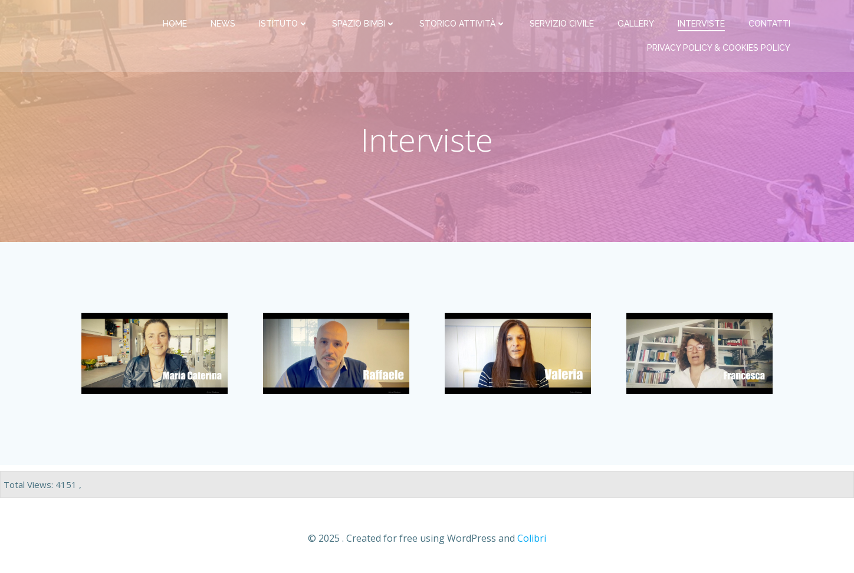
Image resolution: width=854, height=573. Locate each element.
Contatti (769, 23)
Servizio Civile (562, 23)
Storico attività (462, 23)
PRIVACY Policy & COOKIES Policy (718, 48)
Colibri (531, 538)
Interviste (701, 23)
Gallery (635, 23)
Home (175, 23)
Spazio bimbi (364, 23)
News (223, 23)
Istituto (283, 23)
